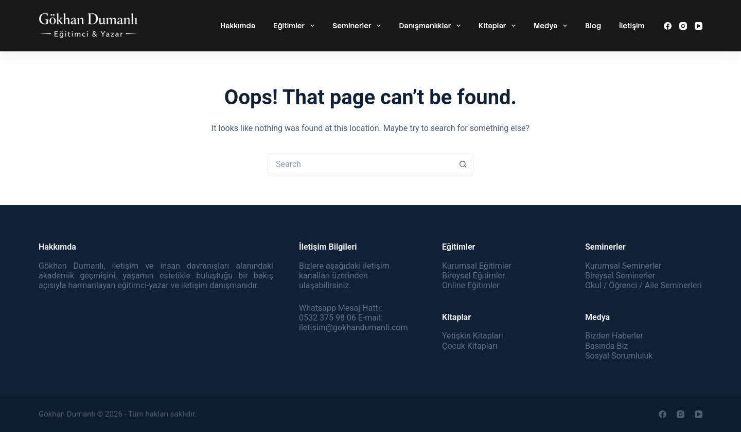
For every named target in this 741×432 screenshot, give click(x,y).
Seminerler (358, 26)
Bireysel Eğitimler (473, 275)
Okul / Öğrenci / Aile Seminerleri (643, 285)
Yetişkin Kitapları (472, 336)
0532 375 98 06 (327, 318)
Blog (593, 25)
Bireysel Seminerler (620, 275)
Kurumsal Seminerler (623, 266)
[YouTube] (698, 26)
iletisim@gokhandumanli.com (353, 327)
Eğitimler (296, 26)
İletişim (631, 25)
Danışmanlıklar (432, 26)
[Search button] (463, 164)
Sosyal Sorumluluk (618, 356)
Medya (552, 26)
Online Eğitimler (471, 285)
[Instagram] (683, 26)
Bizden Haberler (614, 336)
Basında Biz (606, 346)
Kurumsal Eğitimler (476, 266)
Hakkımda (237, 25)
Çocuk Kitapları (470, 346)
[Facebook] (668, 26)
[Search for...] (360, 164)
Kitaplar (499, 26)
